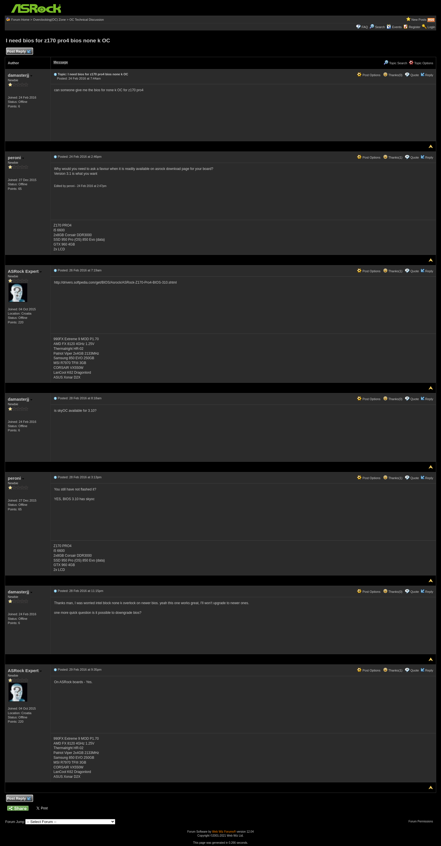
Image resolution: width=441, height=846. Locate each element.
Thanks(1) (392, 157)
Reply (429, 75)
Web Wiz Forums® (224, 831)
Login (431, 27)
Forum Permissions (422, 821)
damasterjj (20, 75)
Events (394, 27)
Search (380, 27)
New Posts (419, 19)
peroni (16, 157)
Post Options (368, 75)
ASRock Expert (25, 271)
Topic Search (395, 63)
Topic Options (421, 63)
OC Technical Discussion (86, 19)
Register (414, 27)
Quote (414, 75)
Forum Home (20, 19)
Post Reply (19, 51)
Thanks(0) (392, 75)
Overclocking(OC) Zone (49, 19)
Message (61, 62)
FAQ (365, 27)
